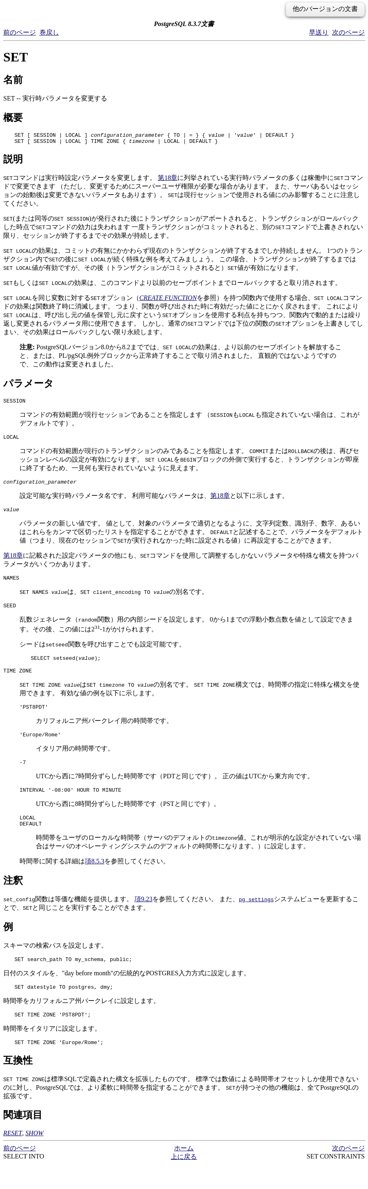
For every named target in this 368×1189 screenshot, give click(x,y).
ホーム (184, 1172)
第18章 (167, 180)
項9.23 (143, 918)
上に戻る (184, 1181)
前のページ (19, 32)
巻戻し (49, 32)
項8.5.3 (94, 880)
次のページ (348, 32)
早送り (318, 32)
